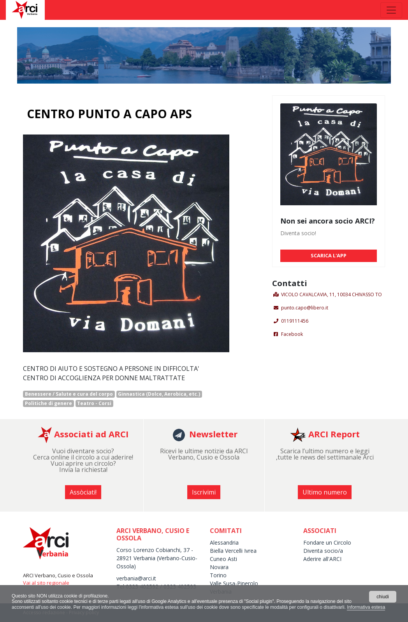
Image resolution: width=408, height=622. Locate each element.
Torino (218, 575)
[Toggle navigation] (391, 10)
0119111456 (294, 321)
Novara (219, 567)
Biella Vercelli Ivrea (233, 550)
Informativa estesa (366, 607)
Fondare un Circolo (327, 542)
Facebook (292, 334)
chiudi (382, 596)
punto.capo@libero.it (304, 307)
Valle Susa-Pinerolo (234, 583)
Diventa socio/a (323, 550)
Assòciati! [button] (83, 492)
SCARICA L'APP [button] (328, 255)
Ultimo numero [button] (324, 492)
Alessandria (224, 542)
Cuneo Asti (223, 559)
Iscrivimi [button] (204, 492)
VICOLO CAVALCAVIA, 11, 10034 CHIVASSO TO (331, 294)
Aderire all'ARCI (323, 559)
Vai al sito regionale (46, 582)
